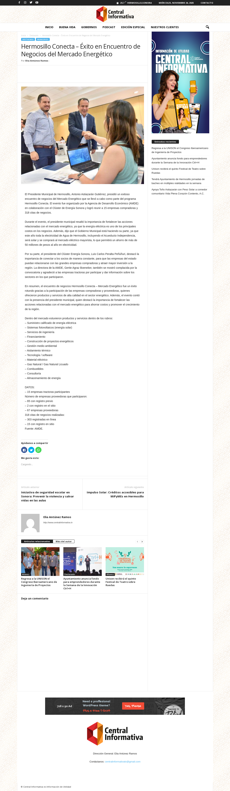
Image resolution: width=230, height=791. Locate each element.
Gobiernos (89, 27)
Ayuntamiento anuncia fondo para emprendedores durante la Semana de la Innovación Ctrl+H (81, 583)
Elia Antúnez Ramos (36, 60)
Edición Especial (133, 27)
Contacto (207, 2)
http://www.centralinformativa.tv (58, 522)
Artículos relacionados (37, 541)
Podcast (109, 27)
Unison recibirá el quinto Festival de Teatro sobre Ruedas (121, 582)
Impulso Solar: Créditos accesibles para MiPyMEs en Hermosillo (115, 494)
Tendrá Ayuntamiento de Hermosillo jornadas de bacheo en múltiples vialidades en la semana (178, 181)
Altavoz (25, 574)
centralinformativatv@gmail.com (123, 761)
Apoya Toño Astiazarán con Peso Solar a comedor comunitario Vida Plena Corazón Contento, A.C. (179, 191)
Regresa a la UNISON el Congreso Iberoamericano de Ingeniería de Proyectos (39, 582)
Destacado (34, 35)
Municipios (42, 39)
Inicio (49, 27)
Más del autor (64, 541)
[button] (207, 27)
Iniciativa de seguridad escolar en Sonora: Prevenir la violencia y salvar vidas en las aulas (47, 496)
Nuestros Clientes (165, 27)
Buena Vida (67, 27)
